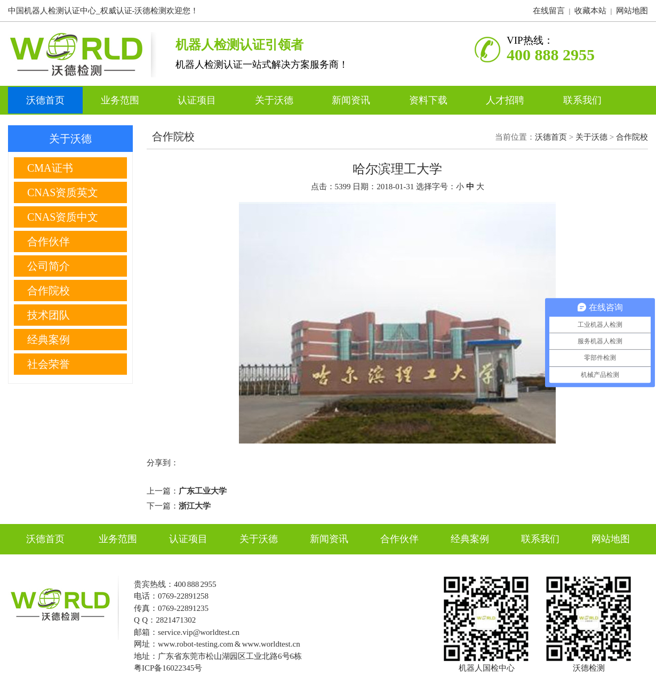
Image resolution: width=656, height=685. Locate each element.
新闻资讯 (352, 100)
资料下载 (429, 100)
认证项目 (198, 100)
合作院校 (632, 137)
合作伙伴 (399, 539)
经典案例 (470, 539)
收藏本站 (590, 10)
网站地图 (632, 10)
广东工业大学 (203, 491)
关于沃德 (275, 100)
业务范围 (121, 100)
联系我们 (582, 100)
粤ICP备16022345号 (168, 668)
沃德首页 (45, 100)
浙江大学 (195, 506)
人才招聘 (506, 100)
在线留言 (549, 10)
